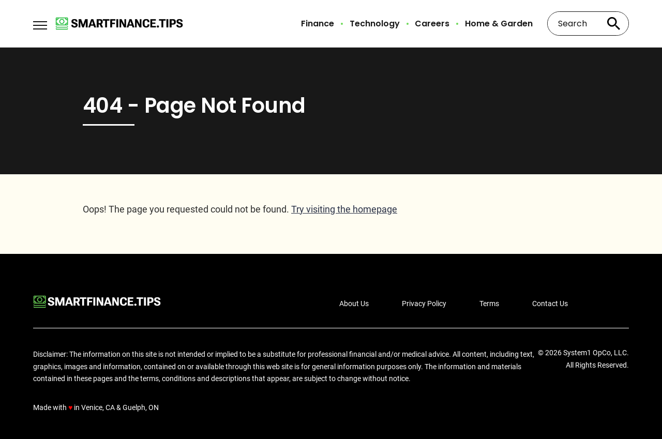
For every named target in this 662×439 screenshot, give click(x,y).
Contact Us (550, 303)
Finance (317, 24)
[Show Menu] (40, 23)
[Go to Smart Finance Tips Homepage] (119, 23)
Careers (432, 24)
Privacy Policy (424, 303)
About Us (354, 303)
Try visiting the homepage (344, 209)
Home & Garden (499, 24)
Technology (375, 24)
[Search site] (613, 23)
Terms (489, 303)
